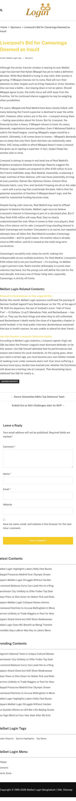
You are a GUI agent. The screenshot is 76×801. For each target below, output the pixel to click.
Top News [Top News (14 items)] (41, 738)
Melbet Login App (14, 58)
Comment (9, 446)
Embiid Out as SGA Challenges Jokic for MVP (37, 405)
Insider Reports (10, 381)
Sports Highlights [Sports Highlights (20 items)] (25, 738)
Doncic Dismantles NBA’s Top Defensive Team (39, 396)
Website (7, 504)
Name (7, 474)
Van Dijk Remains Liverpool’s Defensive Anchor (26, 336)
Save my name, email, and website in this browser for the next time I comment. (37, 526)
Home (3, 27)
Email (7, 489)
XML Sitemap (64, 789)
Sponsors (16, 27)
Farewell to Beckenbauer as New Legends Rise (26, 296)
